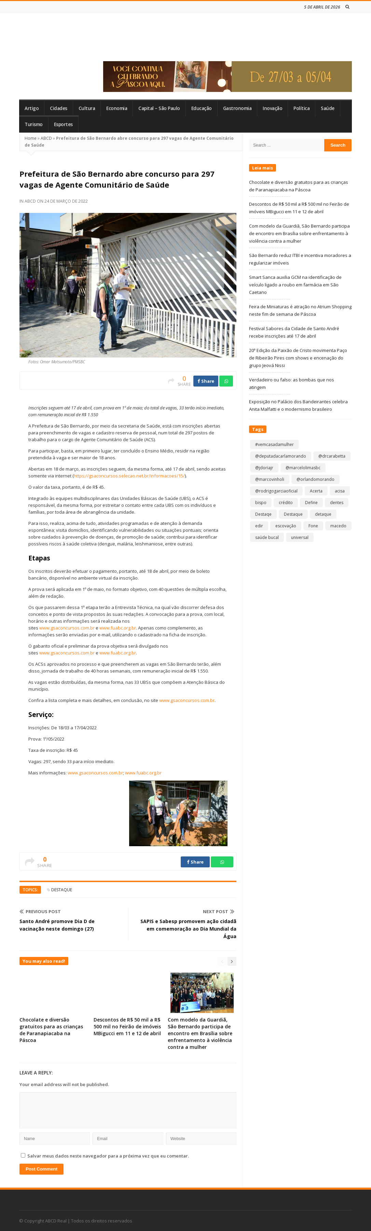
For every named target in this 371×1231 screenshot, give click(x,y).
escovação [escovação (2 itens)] (285, 526)
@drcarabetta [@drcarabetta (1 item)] (331, 456)
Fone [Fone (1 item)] (313, 526)
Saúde (327, 108)
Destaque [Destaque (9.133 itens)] (293, 514)
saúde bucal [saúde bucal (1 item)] (267, 537)
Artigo (32, 108)
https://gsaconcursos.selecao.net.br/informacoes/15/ (129, 476)
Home (31, 138)
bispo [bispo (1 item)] (260, 502)
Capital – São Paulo (159, 108)
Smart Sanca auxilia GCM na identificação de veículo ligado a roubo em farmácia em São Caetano (295, 284)
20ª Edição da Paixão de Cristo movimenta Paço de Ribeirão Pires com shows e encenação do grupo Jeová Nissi (298, 357)
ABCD (46, 138)
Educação (201, 108)
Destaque (61, 890)
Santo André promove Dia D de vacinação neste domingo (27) (57, 925)
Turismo (34, 124)
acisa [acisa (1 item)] (340, 491)
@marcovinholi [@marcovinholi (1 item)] (269, 479)
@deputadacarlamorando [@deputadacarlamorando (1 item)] (280, 456)
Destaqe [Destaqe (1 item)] (263, 514)
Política (301, 108)
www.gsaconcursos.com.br (67, 628)
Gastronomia (237, 108)
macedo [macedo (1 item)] (338, 526)
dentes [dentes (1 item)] (336, 502)
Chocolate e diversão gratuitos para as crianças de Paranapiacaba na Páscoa (51, 1029)
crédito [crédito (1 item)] (286, 502)
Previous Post (40, 911)
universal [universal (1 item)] (299, 537)
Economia (116, 108)
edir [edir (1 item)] (259, 526)
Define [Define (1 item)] (311, 502)
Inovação (272, 108)
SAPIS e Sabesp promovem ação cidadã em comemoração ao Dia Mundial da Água (188, 928)
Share (205, 381)
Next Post (218, 911)
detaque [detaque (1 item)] (323, 514)
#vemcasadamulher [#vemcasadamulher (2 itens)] (274, 444)
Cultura (87, 108)
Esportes (63, 124)
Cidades (58, 108)
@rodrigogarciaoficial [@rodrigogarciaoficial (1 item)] (276, 491)
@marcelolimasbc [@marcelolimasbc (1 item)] (303, 468)
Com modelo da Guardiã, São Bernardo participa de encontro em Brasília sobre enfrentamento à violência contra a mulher (200, 1033)
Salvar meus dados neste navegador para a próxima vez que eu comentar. (108, 1156)
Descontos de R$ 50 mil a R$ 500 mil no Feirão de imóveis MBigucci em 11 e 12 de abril (127, 1026)
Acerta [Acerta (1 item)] (316, 491)
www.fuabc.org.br (117, 628)
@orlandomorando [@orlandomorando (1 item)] (315, 479)
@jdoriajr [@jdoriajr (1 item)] (264, 468)
